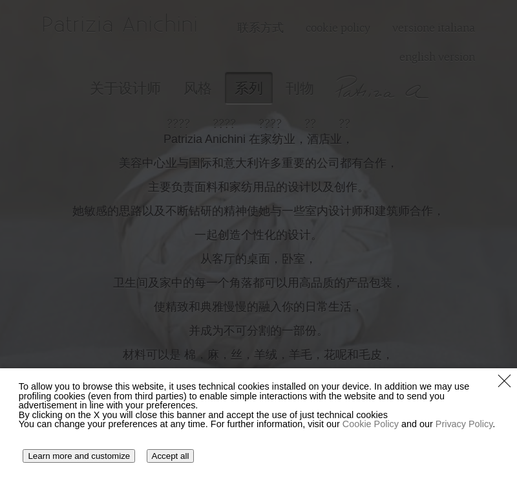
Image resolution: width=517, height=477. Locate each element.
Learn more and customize (79, 456)
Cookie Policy (371, 424)
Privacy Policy (464, 424)
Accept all (170, 456)
